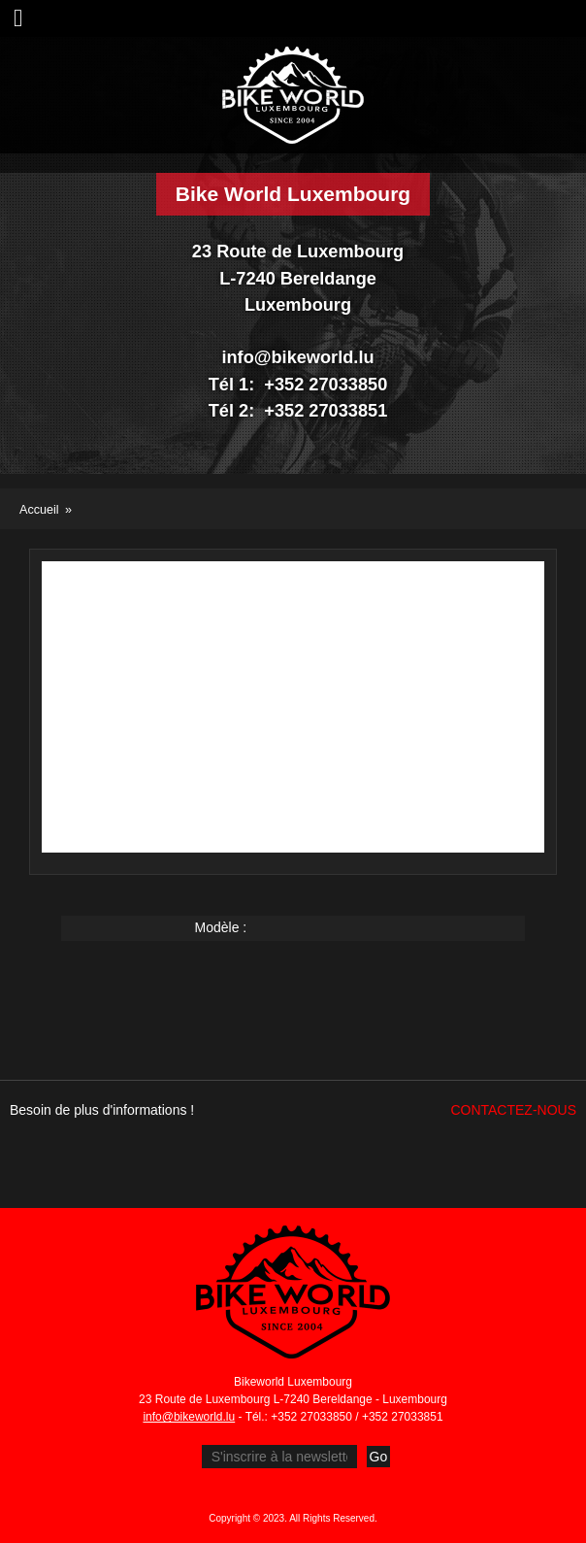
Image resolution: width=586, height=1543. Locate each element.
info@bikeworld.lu (189, 1417)
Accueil (39, 510)
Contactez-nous (513, 1110)
